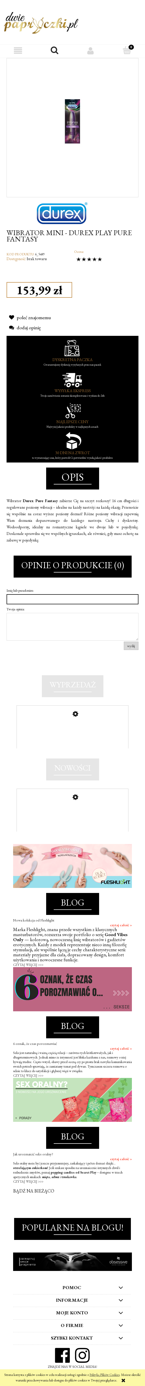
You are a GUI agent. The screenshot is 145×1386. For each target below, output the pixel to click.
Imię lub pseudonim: (20, 590)
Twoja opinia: (16, 609)
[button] (18, 51)
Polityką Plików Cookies (105, 1375)
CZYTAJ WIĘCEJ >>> (28, 965)
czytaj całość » (121, 925)
